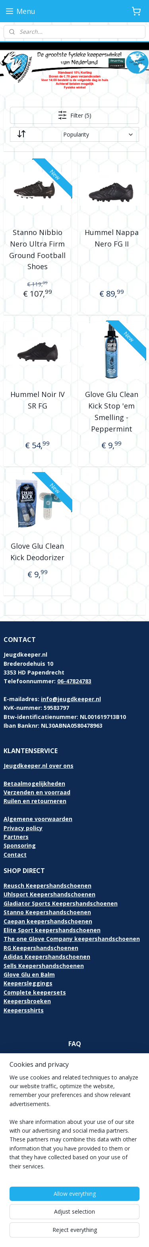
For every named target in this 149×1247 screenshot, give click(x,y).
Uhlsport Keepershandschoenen (49, 894)
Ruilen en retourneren (35, 801)
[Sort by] (74, 134)
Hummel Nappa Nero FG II (112, 238)
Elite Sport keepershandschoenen (52, 930)
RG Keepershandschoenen (41, 948)
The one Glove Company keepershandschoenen (72, 938)
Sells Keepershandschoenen (44, 965)
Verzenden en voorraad (37, 792)
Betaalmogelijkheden (34, 783)
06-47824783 (74, 681)
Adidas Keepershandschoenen (47, 956)
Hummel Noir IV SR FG (37, 400)
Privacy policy (23, 828)
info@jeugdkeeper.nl (71, 699)
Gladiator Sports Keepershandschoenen (61, 903)
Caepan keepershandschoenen (48, 921)
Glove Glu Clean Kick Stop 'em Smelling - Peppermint (111, 411)
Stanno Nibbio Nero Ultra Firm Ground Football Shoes (37, 249)
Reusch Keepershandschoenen (47, 885)
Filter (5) (74, 115)
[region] (74, 1125)
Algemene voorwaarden (38, 819)
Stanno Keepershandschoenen (47, 912)
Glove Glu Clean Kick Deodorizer (37, 552)
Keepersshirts (24, 1010)
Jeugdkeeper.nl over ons (39, 765)
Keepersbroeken (27, 1001)
